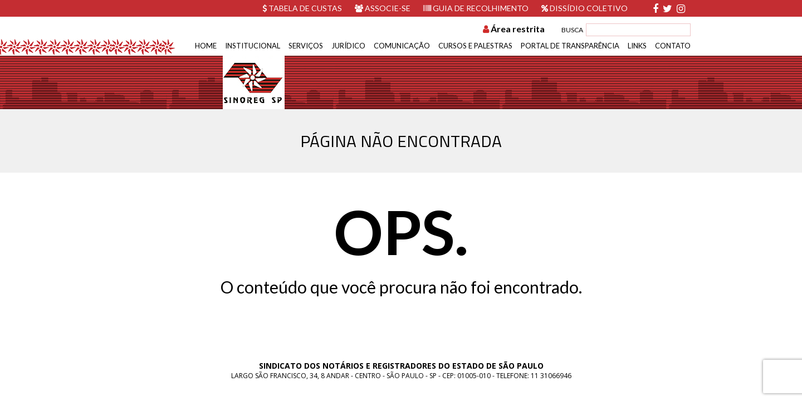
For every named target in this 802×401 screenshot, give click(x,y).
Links (637, 45)
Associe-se (382, 8)
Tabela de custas (302, 8)
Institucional (252, 45)
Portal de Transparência (570, 45)
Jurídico (348, 45)
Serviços (305, 45)
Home (206, 45)
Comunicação (402, 45)
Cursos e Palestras (475, 45)
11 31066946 (551, 375)
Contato (673, 45)
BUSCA (572, 30)
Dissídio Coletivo (584, 8)
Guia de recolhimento (476, 8)
